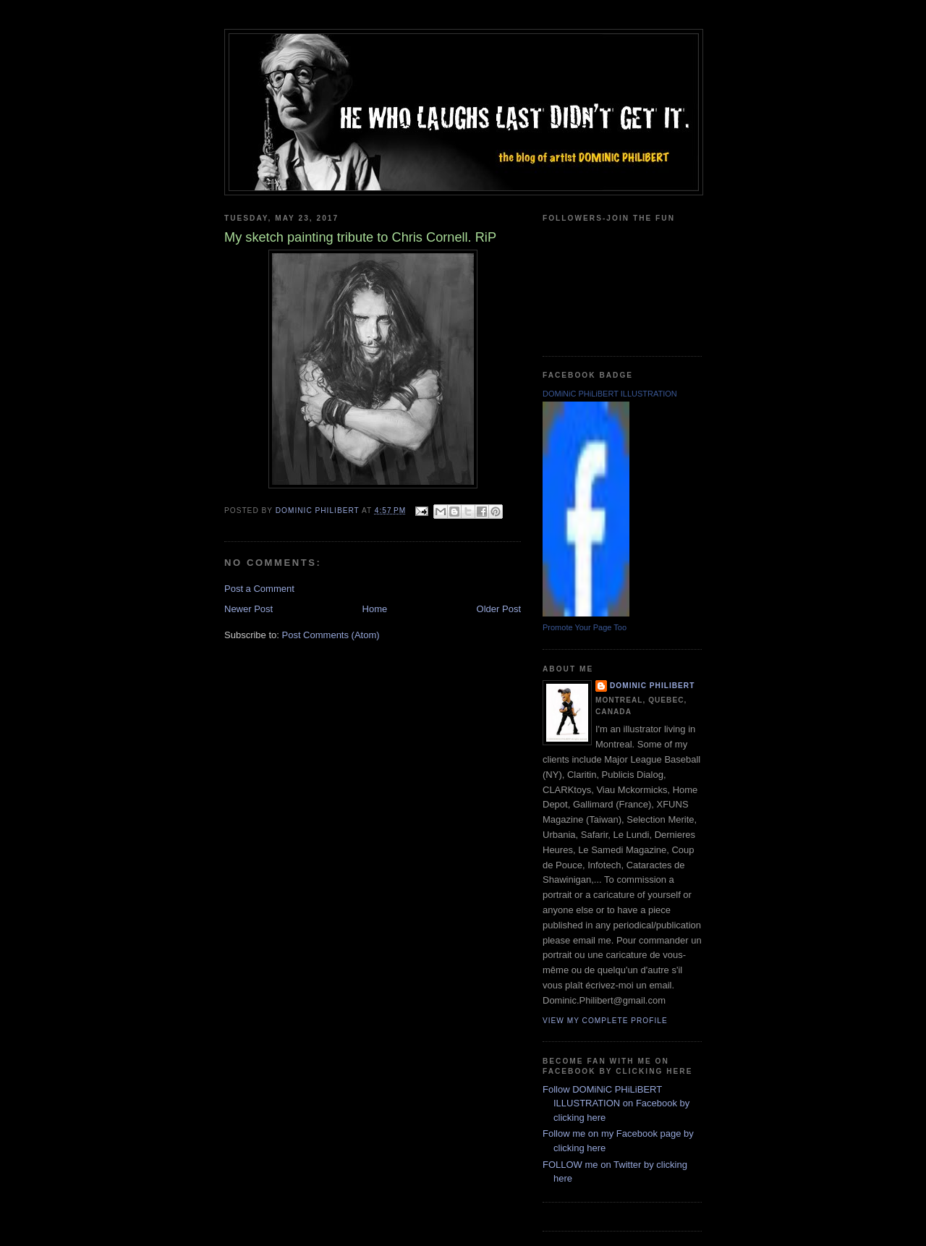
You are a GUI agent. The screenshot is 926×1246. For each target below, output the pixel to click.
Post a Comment (259, 588)
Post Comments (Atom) (331, 635)
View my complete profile (605, 1021)
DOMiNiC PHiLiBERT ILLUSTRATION (610, 393)
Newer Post (248, 608)
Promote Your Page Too (584, 627)
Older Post (499, 608)
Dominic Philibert (652, 686)
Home (375, 608)
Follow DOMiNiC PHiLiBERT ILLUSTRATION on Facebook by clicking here (616, 1103)
